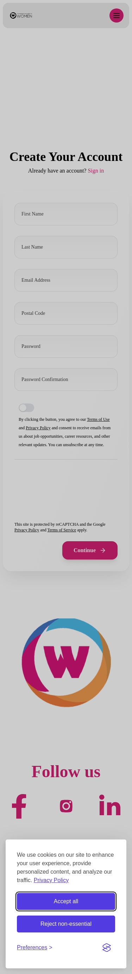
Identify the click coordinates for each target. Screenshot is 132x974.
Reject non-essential (66, 924)
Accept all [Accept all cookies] (66, 901)
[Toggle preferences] (34, 947)
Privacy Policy (51, 880)
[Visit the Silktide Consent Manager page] (106, 947)
